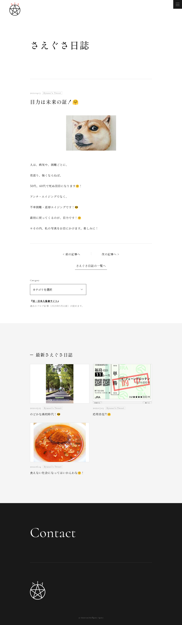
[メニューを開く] (177, 4)
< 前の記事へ (71, 254)
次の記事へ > (110, 254)
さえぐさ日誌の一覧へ (91, 266)
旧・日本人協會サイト (44, 301)
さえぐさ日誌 (60, 45)
